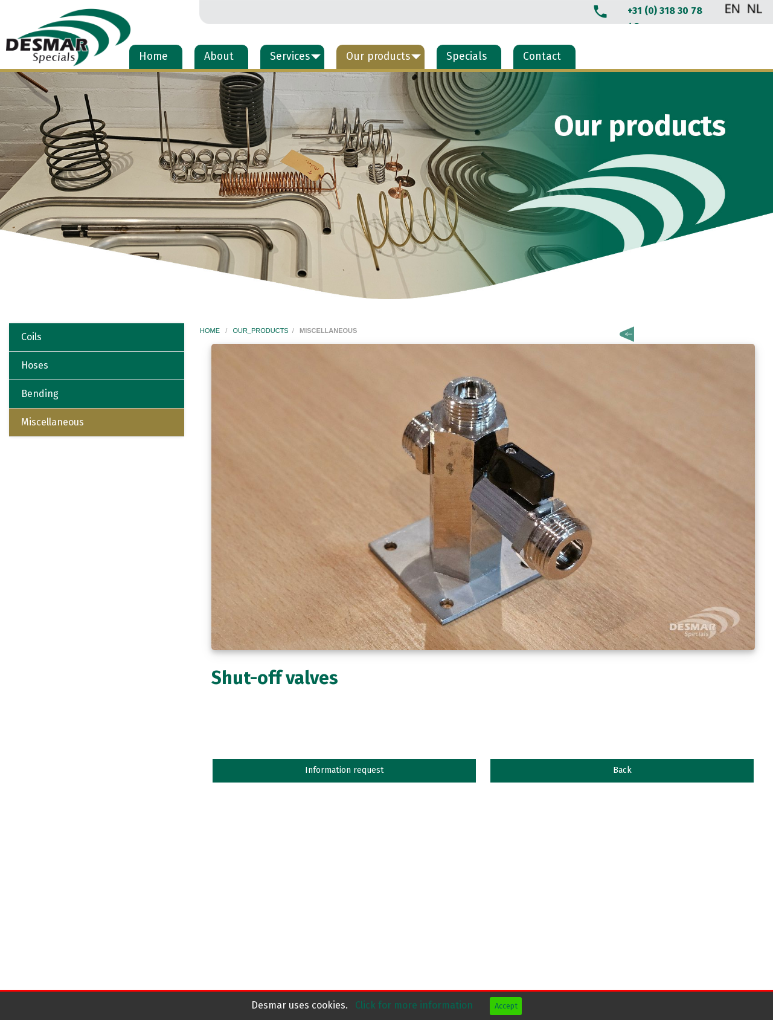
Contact (542, 56)
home (211, 330)
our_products (260, 330)
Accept (506, 1005)
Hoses (34, 365)
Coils (31, 337)
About (219, 56)
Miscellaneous (52, 422)
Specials (466, 56)
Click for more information (415, 1005)
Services (290, 56)
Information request (344, 770)
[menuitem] (155, 57)
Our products (378, 56)
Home (153, 56)
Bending (40, 393)
